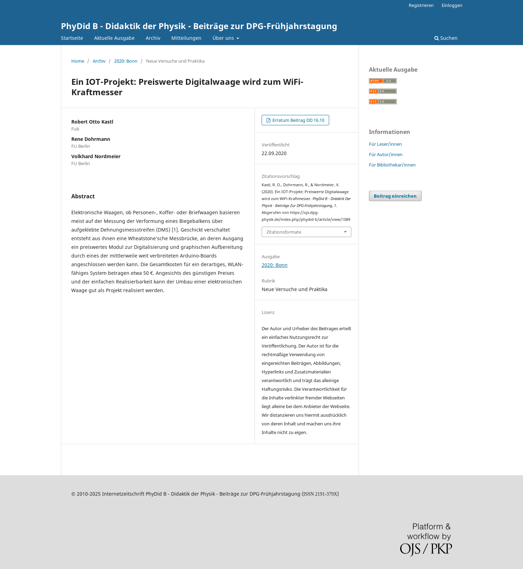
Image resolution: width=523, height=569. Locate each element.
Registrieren (421, 5)
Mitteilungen (186, 38)
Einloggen (452, 5)
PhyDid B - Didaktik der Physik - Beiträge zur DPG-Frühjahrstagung (199, 25)
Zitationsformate (284, 232)
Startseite (72, 38)
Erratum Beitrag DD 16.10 (297, 120)
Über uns (224, 38)
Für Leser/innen (385, 144)
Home (77, 61)
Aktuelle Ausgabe (114, 38)
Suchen (446, 38)
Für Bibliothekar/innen (392, 165)
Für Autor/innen (386, 154)
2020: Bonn (125, 61)
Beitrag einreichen (395, 196)
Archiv (153, 38)
